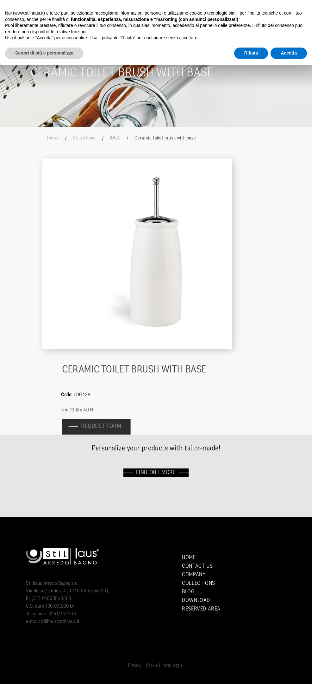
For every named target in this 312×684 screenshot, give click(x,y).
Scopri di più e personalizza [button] (44, 52)
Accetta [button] (289, 52)
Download (196, 600)
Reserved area (201, 609)
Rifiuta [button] (251, 52)
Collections (84, 138)
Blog (188, 592)
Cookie (152, 665)
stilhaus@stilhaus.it (60, 621)
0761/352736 (62, 613)
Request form (104, 426)
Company (193, 575)
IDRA (115, 138)
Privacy (134, 665)
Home (53, 138)
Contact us (197, 566)
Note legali (172, 665)
